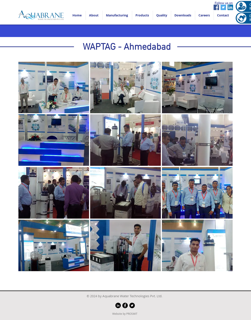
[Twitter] (223, 7)
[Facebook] (216, 7)
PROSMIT (131, 313)
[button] (53, 87)
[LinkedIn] (230, 7)
